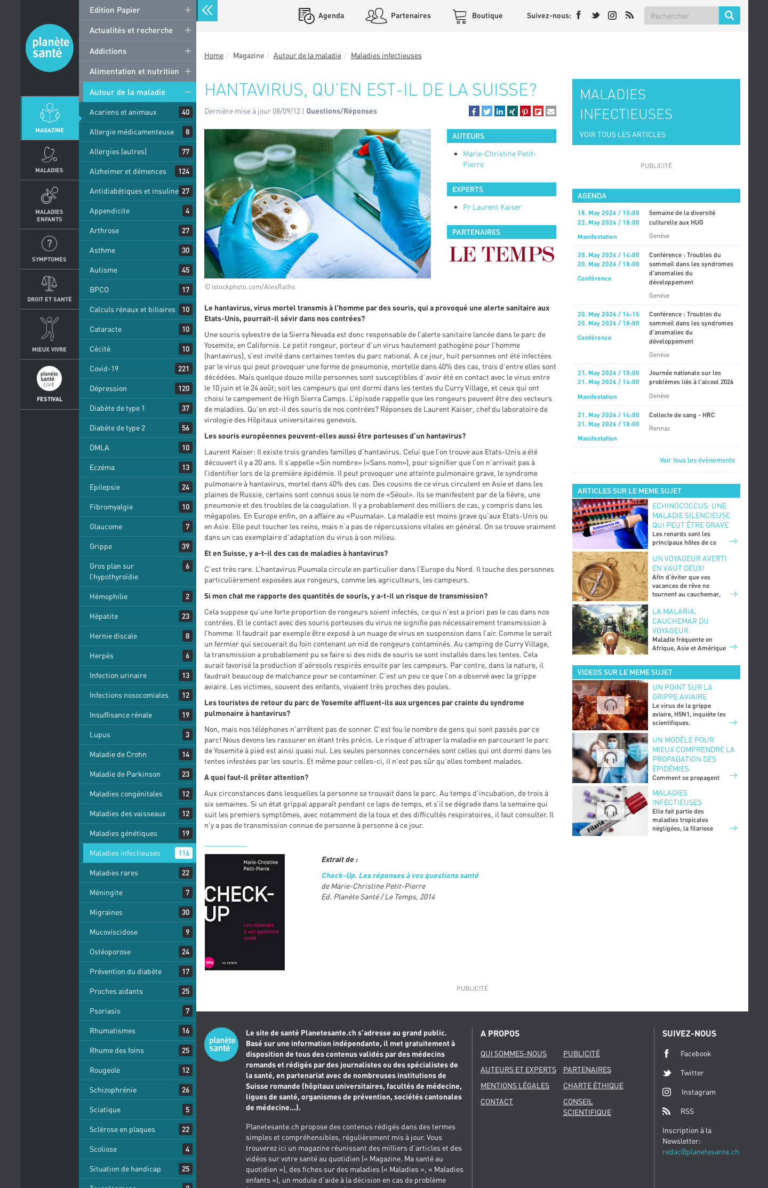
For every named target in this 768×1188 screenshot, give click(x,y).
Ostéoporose (110, 951)
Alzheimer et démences (128, 171)
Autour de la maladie (127, 92)
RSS (678, 1111)
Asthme (102, 249)
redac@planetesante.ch (700, 1151)
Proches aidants (116, 990)
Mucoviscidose (114, 931)
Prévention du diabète (126, 971)
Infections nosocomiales (129, 694)
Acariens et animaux (123, 111)
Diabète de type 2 (117, 427)
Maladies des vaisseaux (128, 813)
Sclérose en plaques (122, 1129)
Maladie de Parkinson (125, 773)
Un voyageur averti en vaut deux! (689, 563)
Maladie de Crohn (118, 754)
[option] (501, 254)
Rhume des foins (117, 1050)
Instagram (689, 1091)
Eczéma (102, 467)
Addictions (108, 50)
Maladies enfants (49, 215)
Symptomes (49, 259)
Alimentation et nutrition (134, 71)
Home (213, 55)
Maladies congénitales (126, 793)
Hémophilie (108, 596)
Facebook (686, 1053)
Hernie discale (113, 635)
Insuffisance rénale (121, 714)
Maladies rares (114, 872)
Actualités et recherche (131, 30)
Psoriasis (105, 1010)
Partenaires (410, 15)
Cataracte (106, 328)
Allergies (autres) (118, 151)
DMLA (99, 447)
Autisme (103, 269)
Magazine (49, 129)
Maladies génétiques (123, 833)
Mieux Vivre (49, 349)
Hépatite (104, 615)
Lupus (100, 734)
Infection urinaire (118, 675)
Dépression (108, 388)
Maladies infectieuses (125, 852)
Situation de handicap (125, 1168)
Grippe (101, 546)
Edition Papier (115, 9)
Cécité (100, 348)
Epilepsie (105, 486)
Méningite (106, 892)
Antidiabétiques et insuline (134, 190)
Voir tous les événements (697, 460)
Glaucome (106, 526)
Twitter (683, 1072)
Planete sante (50, 48)
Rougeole (105, 1069)
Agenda (330, 15)
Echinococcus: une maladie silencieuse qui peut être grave (691, 515)
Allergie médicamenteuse (132, 131)
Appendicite (110, 210)
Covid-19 (104, 368)
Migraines (106, 911)
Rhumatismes (112, 1030)
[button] (474, 111)
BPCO (99, 289)
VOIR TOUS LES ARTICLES (623, 134)
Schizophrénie (113, 1089)
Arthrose (104, 230)
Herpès (102, 655)
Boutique (486, 15)
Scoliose (103, 1148)
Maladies (49, 169)
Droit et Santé (49, 299)
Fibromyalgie (111, 506)
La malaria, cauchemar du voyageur (680, 621)
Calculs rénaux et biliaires (132, 309)
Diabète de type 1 (117, 407)
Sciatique (105, 1109)
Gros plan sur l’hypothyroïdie (114, 571)
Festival (49, 398)
